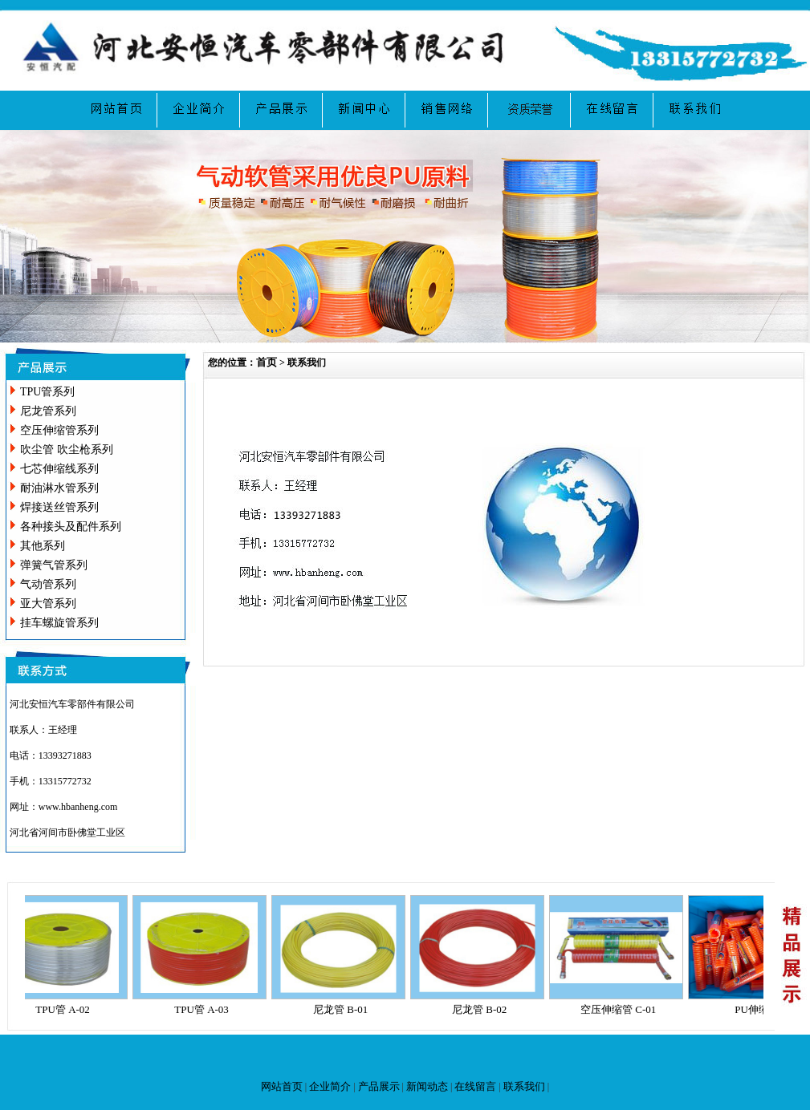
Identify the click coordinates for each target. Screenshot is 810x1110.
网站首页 (282, 1086)
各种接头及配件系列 (70, 527)
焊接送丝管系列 (59, 507)
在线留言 (475, 1086)
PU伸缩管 (761, 1009)
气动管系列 (48, 584)
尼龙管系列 (48, 411)
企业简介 (330, 1086)
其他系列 (42, 546)
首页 (266, 362)
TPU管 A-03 (205, 1009)
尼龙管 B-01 (344, 1009)
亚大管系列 (48, 604)
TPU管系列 (47, 392)
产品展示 (379, 1086)
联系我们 (524, 1086)
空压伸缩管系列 (59, 430)
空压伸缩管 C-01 (622, 1009)
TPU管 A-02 (66, 1009)
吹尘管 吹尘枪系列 (66, 450)
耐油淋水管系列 (59, 488)
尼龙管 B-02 (483, 1009)
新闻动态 (427, 1086)
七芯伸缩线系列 (59, 469)
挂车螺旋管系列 (59, 623)
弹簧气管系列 (54, 565)
